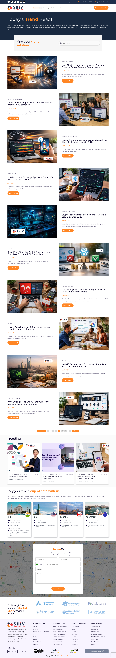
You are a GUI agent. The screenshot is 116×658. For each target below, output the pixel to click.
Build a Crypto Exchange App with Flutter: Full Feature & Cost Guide (30, 178)
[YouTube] (24, 2)
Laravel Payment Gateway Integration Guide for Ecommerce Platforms (84, 290)
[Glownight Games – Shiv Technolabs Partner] (71, 606)
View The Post (67, 81)
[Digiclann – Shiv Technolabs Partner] (97, 605)
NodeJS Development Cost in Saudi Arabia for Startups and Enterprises (84, 365)
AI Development (95, 626)
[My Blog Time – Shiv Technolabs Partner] (45, 606)
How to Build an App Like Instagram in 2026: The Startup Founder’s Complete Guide (86, 476)
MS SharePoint (95, 631)
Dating (74, 631)
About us (35, 626)
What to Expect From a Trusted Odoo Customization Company (18, 475)
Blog (34, 636)
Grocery (74, 629)
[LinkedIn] (8, 2)
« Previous (42, 431)
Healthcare (75, 639)
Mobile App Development (60, 626)
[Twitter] (15, 2)
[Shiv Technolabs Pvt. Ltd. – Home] (16, 624)
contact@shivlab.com (69, 2)
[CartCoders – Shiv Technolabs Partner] (97, 613)
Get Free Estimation (101, 8)
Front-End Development (59, 631)
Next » (75, 431)
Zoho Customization (58, 641)
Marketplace (75, 641)
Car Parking (75, 634)
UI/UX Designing (57, 644)
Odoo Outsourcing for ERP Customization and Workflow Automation (30, 103)
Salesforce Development (98, 636)
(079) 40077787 (14, 525)
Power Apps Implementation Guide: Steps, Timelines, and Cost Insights (28, 328)
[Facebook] (18, 2)
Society (74, 636)
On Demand (94, 639)
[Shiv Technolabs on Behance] (12, 2)
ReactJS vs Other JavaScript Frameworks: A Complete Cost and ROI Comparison (29, 253)
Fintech (93, 644)
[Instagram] (21, 2)
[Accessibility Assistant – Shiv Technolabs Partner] (71, 613)
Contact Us (36, 639)
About (82, 8)
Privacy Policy (37, 641)
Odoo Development (58, 639)
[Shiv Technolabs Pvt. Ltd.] (15, 8)
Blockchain (75, 644)
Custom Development (59, 636)
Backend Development (59, 634)
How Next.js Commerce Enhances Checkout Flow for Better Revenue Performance (83, 66)
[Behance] (12, 651)
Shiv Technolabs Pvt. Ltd (64, 656)
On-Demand (75, 626)
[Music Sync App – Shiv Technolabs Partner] (45, 613)
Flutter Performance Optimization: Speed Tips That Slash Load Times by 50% (84, 141)
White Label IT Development (41, 631)
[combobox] (37, 564)
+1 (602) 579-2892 (41, 522)
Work (34, 634)
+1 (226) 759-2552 (67, 522)
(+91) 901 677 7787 (85, 2)
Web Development (58, 629)
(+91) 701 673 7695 (102, 2)
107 (70, 431)
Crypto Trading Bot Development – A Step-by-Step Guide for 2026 (85, 216)
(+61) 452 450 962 (92, 522)
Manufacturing (95, 641)
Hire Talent (75, 8)
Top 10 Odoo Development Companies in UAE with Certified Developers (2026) (53, 476)
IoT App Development (97, 634)
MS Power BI (94, 629)
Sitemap (35, 644)
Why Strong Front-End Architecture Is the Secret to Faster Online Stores (28, 403)
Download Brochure (97, 651)
